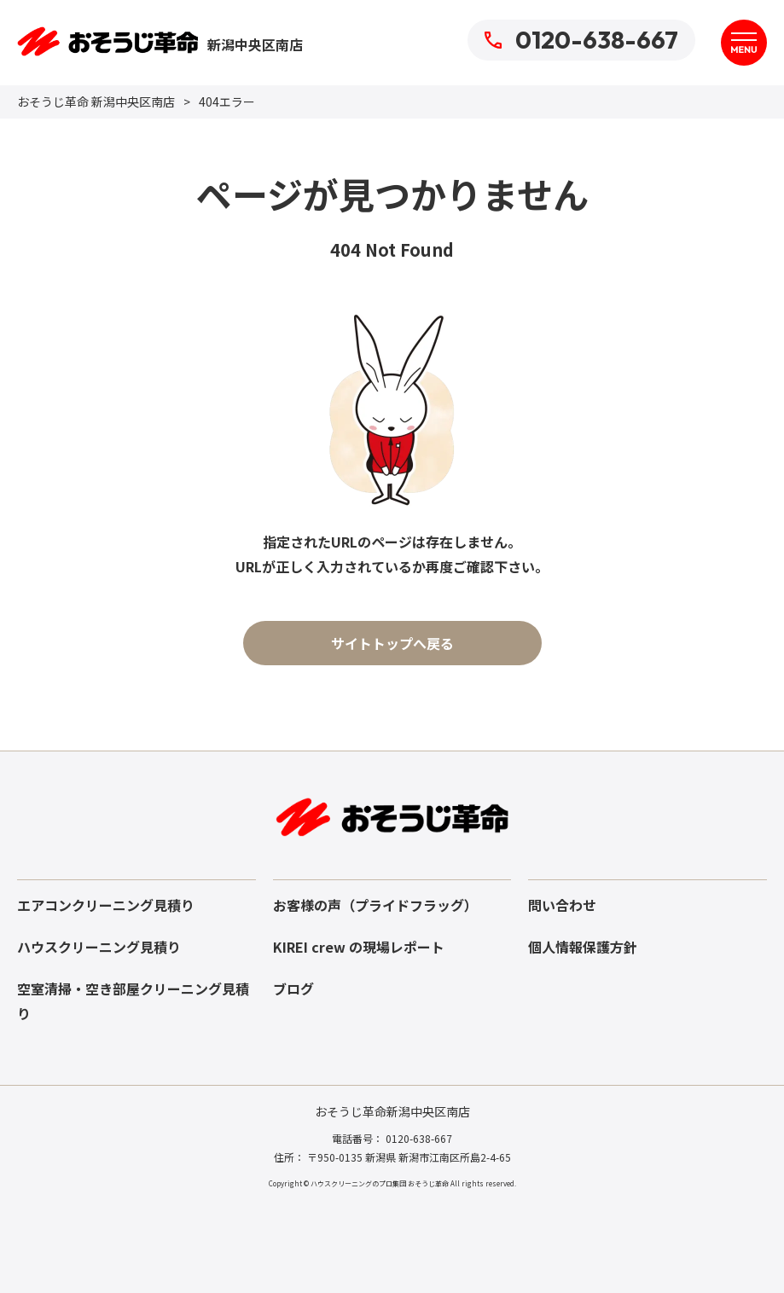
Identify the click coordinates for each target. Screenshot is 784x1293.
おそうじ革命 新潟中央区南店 (96, 101)
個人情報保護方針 (582, 946)
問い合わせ (562, 905)
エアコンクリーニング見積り (106, 905)
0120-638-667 (581, 40)
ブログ (293, 988)
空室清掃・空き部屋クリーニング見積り (133, 1000)
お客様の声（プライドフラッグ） (375, 905)
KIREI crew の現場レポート (358, 946)
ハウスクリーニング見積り (99, 946)
